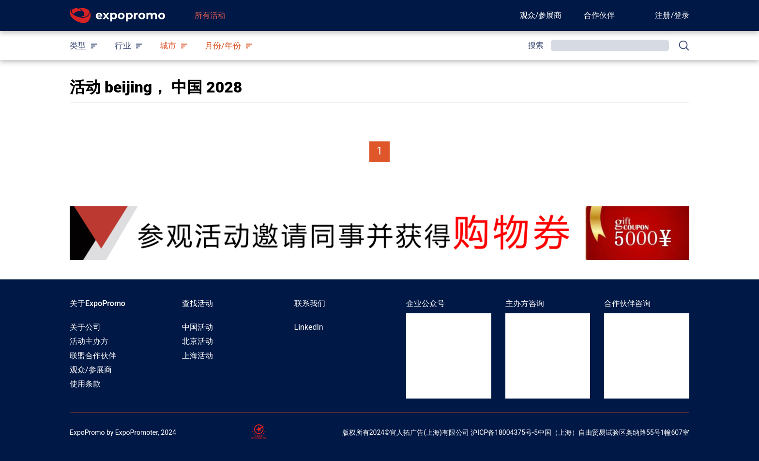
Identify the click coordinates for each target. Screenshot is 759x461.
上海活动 (197, 355)
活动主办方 (89, 341)
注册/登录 (672, 15)
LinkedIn (308, 327)
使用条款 (85, 383)
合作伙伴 (599, 15)
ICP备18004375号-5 (507, 432)
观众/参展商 (541, 15)
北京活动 (197, 341)
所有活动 (210, 15)
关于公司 (85, 327)
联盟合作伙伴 (93, 355)
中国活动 (197, 327)
